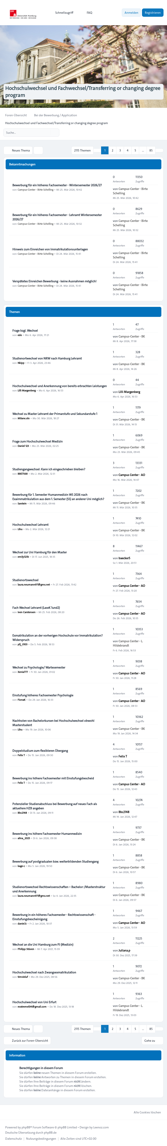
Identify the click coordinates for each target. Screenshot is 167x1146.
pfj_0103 (22, 644)
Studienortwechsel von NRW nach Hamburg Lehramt (47, 358)
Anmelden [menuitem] (131, 12)
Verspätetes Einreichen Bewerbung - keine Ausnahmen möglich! (54, 281)
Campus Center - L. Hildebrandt (128, 643)
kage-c (21, 866)
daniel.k (22, 923)
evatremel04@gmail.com (32, 1006)
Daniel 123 (23, 445)
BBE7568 (23, 473)
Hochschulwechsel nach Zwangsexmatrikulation (44, 972)
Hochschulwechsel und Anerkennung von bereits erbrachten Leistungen (59, 386)
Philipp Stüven (26, 949)
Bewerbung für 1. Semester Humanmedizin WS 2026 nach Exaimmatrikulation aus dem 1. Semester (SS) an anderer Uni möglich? (58, 496)
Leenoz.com (101, 1127)
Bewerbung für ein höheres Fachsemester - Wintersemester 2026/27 (57, 185)
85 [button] (151, 150)
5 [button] (135, 150)
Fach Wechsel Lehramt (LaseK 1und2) (36, 607)
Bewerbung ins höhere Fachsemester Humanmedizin (47, 834)
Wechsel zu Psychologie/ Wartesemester (38, 667)
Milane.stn (24, 418)
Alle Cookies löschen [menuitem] (144, 1112)
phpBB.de (50, 1132)
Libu (20, 529)
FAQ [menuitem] (86, 12)
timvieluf (23, 976)
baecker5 (124, 558)
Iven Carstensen (26, 612)
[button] (159, 150)
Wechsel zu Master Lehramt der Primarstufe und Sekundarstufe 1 (54, 414)
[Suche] (47, 132)
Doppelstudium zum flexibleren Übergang (40, 750)
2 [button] (112, 150)
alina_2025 (24, 838)
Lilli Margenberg (27, 390)
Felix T (21, 755)
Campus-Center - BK (132, 336)
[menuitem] (62, 13)
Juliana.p (124, 950)
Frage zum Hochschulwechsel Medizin (37, 441)
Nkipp (21, 362)
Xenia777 (23, 672)
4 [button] (128, 150)
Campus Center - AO (132, 475)
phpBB (26, 1127)
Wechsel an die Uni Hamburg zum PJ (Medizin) (42, 944)
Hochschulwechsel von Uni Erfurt (34, 1002)
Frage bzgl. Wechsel (25, 330)
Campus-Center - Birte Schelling (35, 189)
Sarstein (22, 503)
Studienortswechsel (25, 580)
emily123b (23, 556)
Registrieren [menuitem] (153, 12)
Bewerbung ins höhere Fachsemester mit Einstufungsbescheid (53, 778)
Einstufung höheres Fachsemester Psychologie (42, 695)
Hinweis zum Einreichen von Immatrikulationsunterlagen (50, 249)
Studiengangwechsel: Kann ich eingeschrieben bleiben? (48, 469)
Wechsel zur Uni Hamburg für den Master (39, 552)
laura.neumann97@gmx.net (34, 584)
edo (20, 335)
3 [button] (120, 150)
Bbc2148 (22, 812)
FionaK (21, 699)
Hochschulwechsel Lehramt (30, 524)
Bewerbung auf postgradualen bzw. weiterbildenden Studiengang (55, 861)
